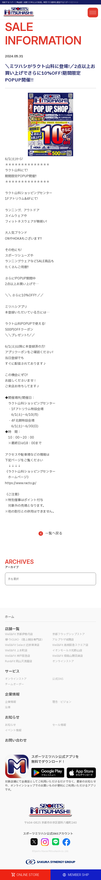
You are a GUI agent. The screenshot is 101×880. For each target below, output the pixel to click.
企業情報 (10, 702)
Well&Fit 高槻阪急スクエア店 (70, 645)
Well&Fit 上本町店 (16, 650)
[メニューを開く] (93, 12)
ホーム (9, 617)
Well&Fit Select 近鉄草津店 (22, 645)
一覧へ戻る (50, 533)
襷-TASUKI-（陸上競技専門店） (24, 640)
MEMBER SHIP (76, 875)
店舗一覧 (12, 629)
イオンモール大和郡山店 (67, 650)
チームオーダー (14, 684)
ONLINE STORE (25, 875)
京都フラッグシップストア (68, 634)
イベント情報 (13, 730)
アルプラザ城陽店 (63, 640)
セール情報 (59, 725)
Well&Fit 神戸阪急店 (17, 656)
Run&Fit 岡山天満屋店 (18, 661)
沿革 (7, 707)
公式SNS (57, 679)
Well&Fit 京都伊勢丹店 (19, 634)
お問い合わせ (16, 740)
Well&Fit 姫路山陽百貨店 (67, 656)
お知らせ (10, 725)
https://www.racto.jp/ (20, 483)
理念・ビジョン (61, 702)
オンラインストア (63, 661)
